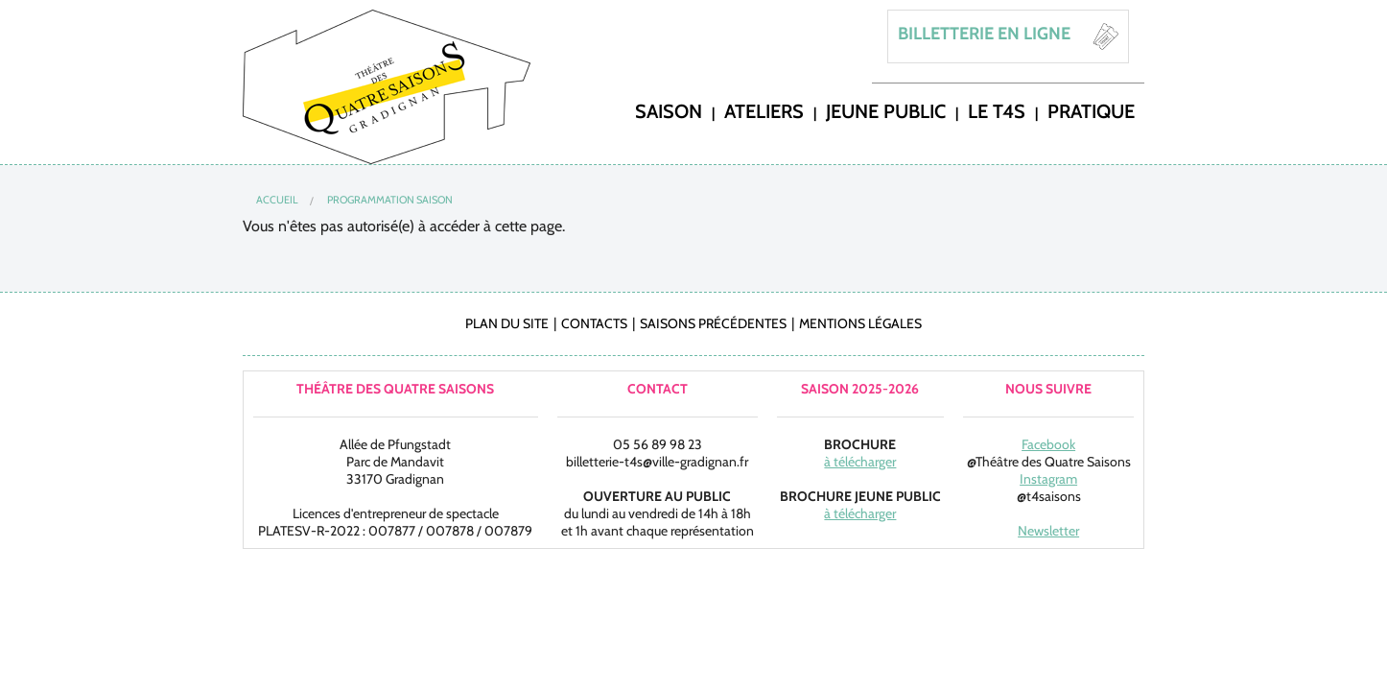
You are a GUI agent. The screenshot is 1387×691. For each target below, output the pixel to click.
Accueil (277, 199)
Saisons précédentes (713, 323)
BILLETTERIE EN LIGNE (984, 33)
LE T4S (996, 110)
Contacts (594, 323)
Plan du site (507, 323)
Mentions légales (860, 323)
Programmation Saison (390, 199)
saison (668, 110)
